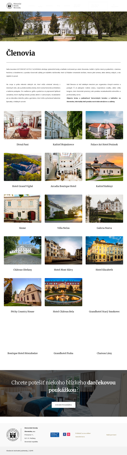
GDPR (31, 451)
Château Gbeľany (22, 269)
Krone (22, 228)
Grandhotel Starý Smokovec (104, 311)
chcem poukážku (63, 405)
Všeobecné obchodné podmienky (17, 451)
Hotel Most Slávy (63, 269)
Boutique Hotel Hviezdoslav (23, 353)
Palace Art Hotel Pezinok (104, 144)
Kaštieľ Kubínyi (104, 186)
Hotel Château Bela (63, 311)
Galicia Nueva (104, 228)
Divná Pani (23, 144)
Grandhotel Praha (63, 353)
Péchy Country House (22, 311)
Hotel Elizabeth (104, 269)
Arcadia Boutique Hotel (63, 186)
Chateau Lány (104, 353)
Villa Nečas (63, 228)
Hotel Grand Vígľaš (22, 186)
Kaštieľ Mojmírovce (63, 144)
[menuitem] (31, 5)
